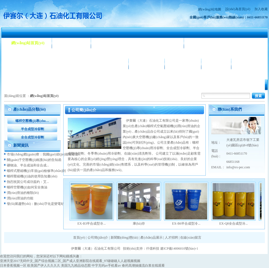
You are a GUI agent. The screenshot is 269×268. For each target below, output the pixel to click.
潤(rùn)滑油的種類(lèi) (23, 193)
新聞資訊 (21, 145)
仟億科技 (152, 248)
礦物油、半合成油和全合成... (28, 165)
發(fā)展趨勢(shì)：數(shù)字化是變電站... (37, 204)
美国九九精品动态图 (76, 265)
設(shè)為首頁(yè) (237, 9)
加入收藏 (261, 9)
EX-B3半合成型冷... (92, 223)
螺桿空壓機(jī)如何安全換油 (27, 187)
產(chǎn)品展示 (24, 64)
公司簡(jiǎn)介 (71, 43)
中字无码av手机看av (106, 265)
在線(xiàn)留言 (190, 237)
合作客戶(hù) (183, 64)
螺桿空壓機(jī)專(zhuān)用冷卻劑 (32, 121)
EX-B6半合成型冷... (186, 223)
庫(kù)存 (139, 223)
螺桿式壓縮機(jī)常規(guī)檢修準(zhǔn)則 (36, 171)
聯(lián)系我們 (250, 64)
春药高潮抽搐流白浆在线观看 (143, 265)
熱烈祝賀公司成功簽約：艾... (28, 182)
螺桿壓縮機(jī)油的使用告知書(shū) (32, 176)
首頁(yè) (79, 237)
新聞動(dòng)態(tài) (114, 43)
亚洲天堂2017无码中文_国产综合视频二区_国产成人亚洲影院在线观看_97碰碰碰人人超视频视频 (70, 261)
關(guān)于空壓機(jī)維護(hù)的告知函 (34, 160)
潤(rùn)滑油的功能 (20, 198)
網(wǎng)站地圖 (209, 9)
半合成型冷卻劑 (32, 129)
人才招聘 (216, 64)
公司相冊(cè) (146, 64)
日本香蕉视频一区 (13, 265)
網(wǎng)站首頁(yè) (28, 43)
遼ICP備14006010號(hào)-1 (179, 248)
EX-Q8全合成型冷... (233, 223)
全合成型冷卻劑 (32, 137)
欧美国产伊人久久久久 (43, 265)
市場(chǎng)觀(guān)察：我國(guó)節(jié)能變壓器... (44, 154)
